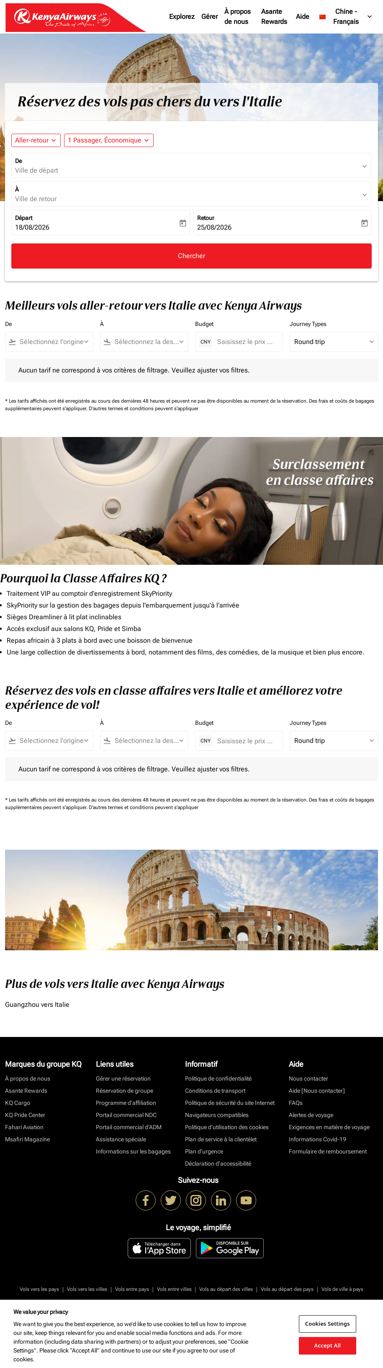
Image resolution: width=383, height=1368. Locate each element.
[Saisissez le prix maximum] (246, 342)
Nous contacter (308, 1078)
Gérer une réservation (123, 1078)
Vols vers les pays (39, 1289)
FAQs (296, 1102)
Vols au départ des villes (226, 1289)
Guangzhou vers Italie (37, 1005)
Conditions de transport (215, 1090)
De (18, 161)
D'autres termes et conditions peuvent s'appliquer (143, 408)
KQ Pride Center (25, 1115)
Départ (23, 218)
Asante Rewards (274, 17)
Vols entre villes (174, 1289)
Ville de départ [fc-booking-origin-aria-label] (36, 170)
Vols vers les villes (87, 1289)
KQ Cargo (17, 1102)
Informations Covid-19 (317, 1139)
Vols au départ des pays (287, 1289)
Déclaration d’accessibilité (218, 1163)
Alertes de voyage (311, 1115)
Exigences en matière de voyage (329, 1127)
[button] (109, 140)
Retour (205, 218)
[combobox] (53, 342)
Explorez (182, 17)
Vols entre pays (132, 1289)
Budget (204, 324)
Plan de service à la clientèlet (221, 1139)
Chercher (191, 256)
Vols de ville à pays (342, 1289)
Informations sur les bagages (133, 1151)
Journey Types (308, 324)
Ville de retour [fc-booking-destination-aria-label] (36, 199)
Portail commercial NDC (126, 1115)
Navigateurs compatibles (217, 1115)
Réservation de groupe (124, 1090)
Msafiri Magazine (27, 1139)
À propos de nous (237, 17)
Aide (302, 17)
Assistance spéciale (121, 1139)
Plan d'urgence (204, 1151)
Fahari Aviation (24, 1127)
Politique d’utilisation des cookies (227, 1127)
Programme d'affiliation (126, 1102)
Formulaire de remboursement (328, 1151)
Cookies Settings (327, 1323)
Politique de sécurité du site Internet (230, 1102)
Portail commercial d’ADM (129, 1127)
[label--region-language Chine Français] (346, 17)
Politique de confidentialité (218, 1078)
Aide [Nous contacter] (317, 1090)
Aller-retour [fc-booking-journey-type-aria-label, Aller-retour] (32, 140)
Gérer (209, 17)
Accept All (327, 1345)
